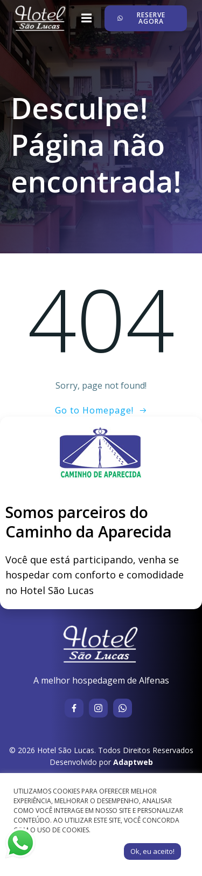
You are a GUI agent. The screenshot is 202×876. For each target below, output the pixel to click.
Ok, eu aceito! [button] (152, 851)
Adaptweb (133, 762)
